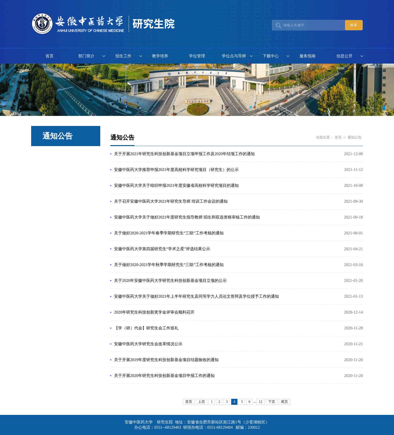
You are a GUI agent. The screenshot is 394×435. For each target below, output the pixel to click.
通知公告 (355, 137)
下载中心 (271, 56)
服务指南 (308, 56)
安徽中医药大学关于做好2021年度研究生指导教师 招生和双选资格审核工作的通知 (187, 217)
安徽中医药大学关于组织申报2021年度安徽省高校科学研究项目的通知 (176, 185)
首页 (49, 56)
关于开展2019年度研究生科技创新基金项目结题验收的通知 (166, 360)
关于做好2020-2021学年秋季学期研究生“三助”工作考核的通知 (169, 265)
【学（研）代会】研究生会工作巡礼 (146, 328)
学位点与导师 (234, 56)
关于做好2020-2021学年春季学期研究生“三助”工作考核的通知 (169, 233)
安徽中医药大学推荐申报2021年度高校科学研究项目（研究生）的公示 (176, 169)
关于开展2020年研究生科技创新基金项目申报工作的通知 (164, 375)
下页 (271, 402)
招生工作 (123, 56)
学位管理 (197, 56)
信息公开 (344, 56)
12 (260, 402)
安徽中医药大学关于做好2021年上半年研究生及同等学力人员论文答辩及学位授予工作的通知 (196, 296)
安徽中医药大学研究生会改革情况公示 (148, 344)
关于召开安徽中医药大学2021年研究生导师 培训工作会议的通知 (171, 201)
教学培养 (160, 56)
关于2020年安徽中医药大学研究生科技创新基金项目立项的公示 (170, 280)
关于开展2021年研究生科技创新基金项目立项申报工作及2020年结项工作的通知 (184, 154)
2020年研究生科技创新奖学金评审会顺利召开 (154, 312)
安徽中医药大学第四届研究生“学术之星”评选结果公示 (162, 249)
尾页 (284, 402)
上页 (201, 402)
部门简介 (86, 56)
